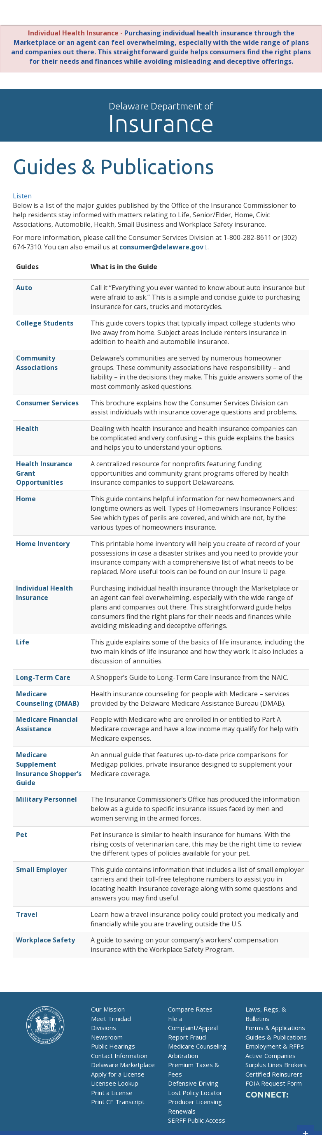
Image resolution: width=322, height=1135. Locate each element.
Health (27, 428)
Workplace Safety (45, 939)
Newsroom (107, 1037)
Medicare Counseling (197, 1046)
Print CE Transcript (118, 1102)
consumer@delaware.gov (161, 246)
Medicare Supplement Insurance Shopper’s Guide (49, 769)
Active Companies (270, 1055)
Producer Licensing (195, 1102)
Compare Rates (190, 1009)
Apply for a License (118, 1074)
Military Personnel (46, 799)
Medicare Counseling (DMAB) (47, 698)
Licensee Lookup (114, 1083)
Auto (24, 287)
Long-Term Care (43, 677)
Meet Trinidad (111, 1018)
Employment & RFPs (274, 1046)
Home (26, 498)
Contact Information (119, 1055)
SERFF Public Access (196, 1120)
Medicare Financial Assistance (47, 724)
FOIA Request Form (273, 1083)
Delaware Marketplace (123, 1065)
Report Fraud (187, 1037)
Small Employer (41, 869)
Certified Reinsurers (274, 1074)
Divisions (103, 1027)
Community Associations (37, 363)
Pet (22, 834)
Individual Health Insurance (44, 593)
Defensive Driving (193, 1083)
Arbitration (183, 1055)
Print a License (112, 1092)
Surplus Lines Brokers (276, 1065)
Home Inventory (43, 543)
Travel (26, 914)
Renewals (182, 1111)
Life (22, 642)
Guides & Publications (276, 1037)
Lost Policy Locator (195, 1092)
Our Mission (108, 1009)
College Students (44, 323)
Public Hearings (113, 1046)
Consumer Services (47, 402)
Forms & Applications (275, 1027)
